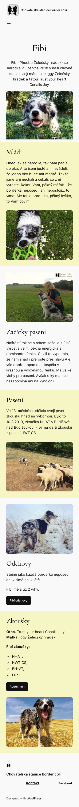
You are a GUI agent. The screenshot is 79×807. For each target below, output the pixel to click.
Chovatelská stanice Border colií (44, 10)
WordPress (34, 798)
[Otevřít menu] (8, 22)
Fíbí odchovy (18, 600)
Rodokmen (17, 686)
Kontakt (32, 783)
